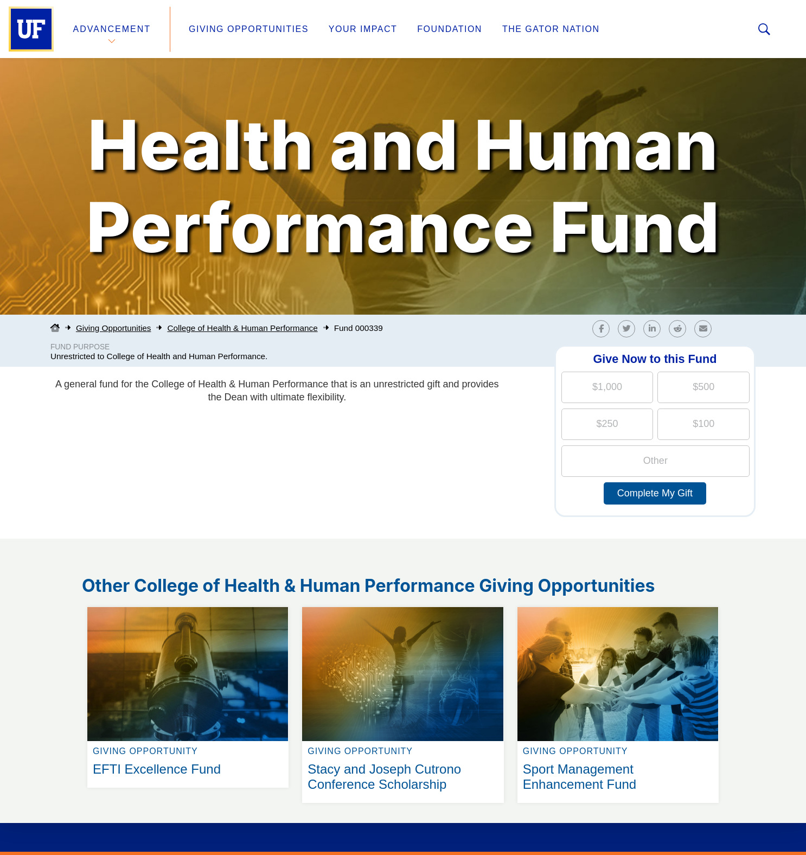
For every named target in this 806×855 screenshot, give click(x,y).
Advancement (112, 29)
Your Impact (363, 29)
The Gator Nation (551, 29)
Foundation (449, 29)
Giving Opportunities (249, 29)
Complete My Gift (655, 493)
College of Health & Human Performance (242, 328)
